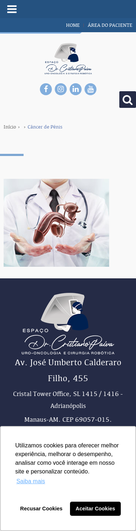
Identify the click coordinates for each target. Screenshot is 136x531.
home (73, 25)
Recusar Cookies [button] (41, 508)
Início (10, 126)
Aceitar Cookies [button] (95, 508)
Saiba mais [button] (30, 481)
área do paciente (110, 25)
